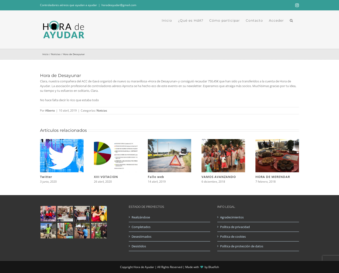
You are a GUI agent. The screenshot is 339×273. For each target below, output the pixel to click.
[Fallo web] (169, 141)
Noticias (102, 110)
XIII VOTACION (106, 177)
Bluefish (213, 267)
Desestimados (141, 236)
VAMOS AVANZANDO (219, 177)
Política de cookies (233, 236)
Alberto (50, 110)
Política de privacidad (235, 227)
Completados (141, 227)
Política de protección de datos (241, 246)
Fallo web (156, 177)
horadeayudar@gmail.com (118, 5)
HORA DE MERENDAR (272, 177)
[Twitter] (62, 141)
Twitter (46, 177)
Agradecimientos (232, 217)
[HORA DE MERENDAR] (277, 141)
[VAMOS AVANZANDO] (223, 141)
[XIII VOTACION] (115, 141)
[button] (291, 20)
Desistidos (139, 246)
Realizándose (141, 217)
